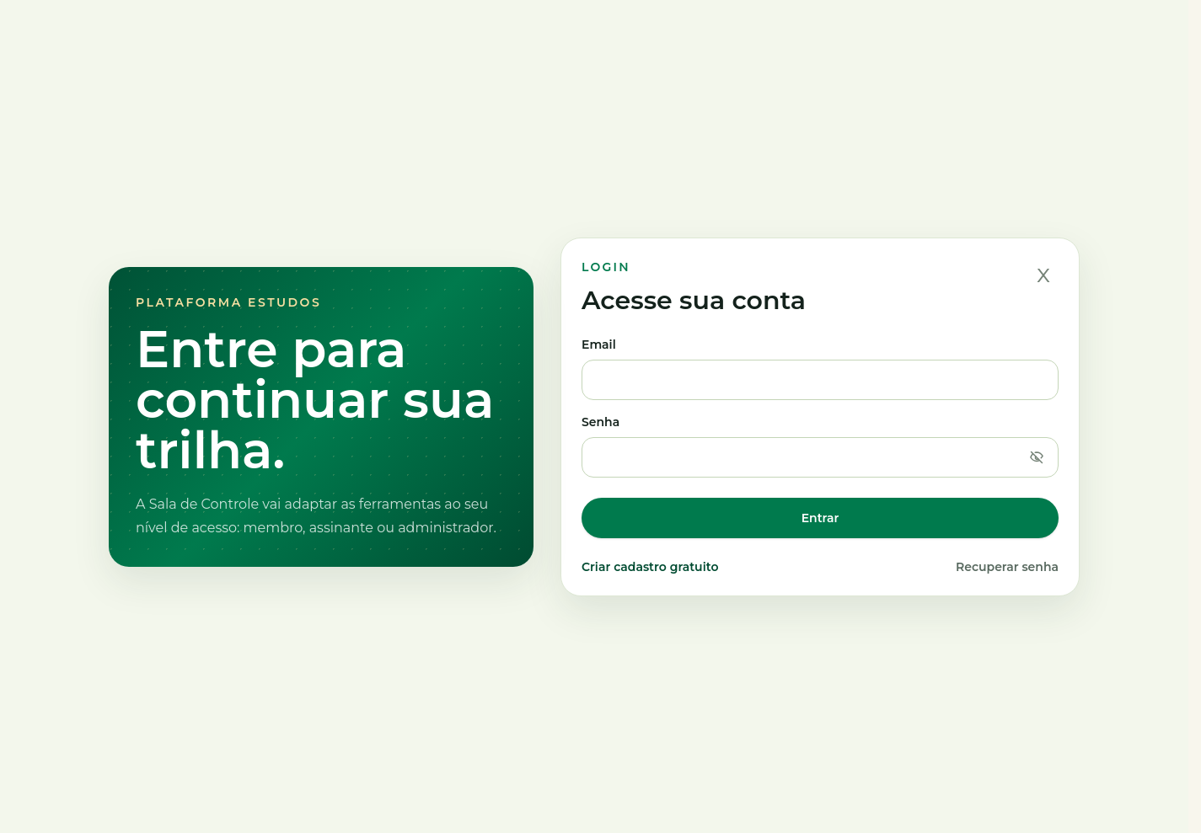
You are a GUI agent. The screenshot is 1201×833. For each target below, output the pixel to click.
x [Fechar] (1043, 274)
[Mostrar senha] (1036, 457)
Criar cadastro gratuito (650, 566)
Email (820, 368)
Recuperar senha (1007, 566)
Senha (820, 446)
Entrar (820, 518)
